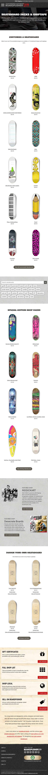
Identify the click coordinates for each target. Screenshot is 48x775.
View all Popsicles (12, 593)
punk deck (15, 286)
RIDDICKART (29, 490)
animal (14, 293)
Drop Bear (12, 258)
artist (26, 286)
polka (35, 76)
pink (9, 286)
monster (18, 289)
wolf (26, 293)
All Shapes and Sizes (24, 638)
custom (4, 296)
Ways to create (6, 757)
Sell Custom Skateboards (43, 708)
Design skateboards (8, 754)
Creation (36, 185)
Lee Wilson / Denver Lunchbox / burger (36, 416)
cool (9, 293)
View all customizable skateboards (24, 267)
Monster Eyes (12, 76)
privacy (26, 773)
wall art (4, 293)
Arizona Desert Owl (35, 112)
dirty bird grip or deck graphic (12, 185)
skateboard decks (24, 731)
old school (20, 296)
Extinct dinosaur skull (12, 380)
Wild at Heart (36, 344)
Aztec (35, 149)
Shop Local (43, 693)
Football (36, 626)
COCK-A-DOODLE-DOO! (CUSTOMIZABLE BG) (12, 112)
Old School (12, 626)
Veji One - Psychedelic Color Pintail (12, 460)
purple (14, 296)
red (9, 296)
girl (31, 286)
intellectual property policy (33, 773)
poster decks (5, 289)
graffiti (4, 286)
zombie (25, 289)
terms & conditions (21, 773)
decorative (40, 293)
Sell (3, 764)
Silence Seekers (12, 416)
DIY (34, 293)
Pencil (35, 222)
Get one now (43, 661)
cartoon (20, 293)
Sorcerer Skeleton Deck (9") (12, 344)
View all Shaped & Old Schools (12, 632)
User (3, 751)
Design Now (12, 592)
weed (21, 286)
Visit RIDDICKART (27, 509)
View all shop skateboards (24, 469)
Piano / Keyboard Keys (12, 222)
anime (38, 289)
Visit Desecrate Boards (11, 535)
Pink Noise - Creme (35, 460)
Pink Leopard (36, 258)
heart (26, 296)
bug (30, 293)
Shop (3, 761)
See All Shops (43, 677)
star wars (31, 289)
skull (12, 289)
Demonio (36, 380)
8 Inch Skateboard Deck (35, 588)
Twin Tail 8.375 (12, 588)
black (35, 286)
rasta (31, 296)
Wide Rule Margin (12, 149)
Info (3, 747)
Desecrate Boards (13, 521)
